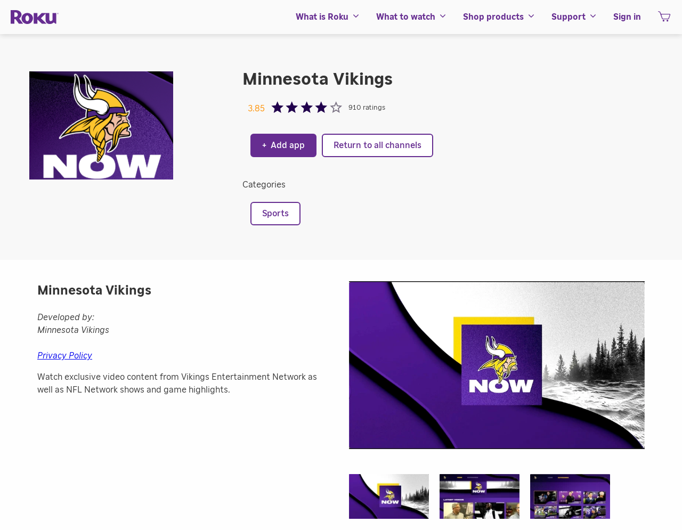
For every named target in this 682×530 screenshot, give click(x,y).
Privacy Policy (64, 356)
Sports (275, 213)
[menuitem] (328, 17)
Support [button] (574, 17)
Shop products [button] (499, 17)
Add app (283, 145)
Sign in (627, 17)
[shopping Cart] (664, 19)
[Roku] (35, 17)
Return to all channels (377, 145)
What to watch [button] (411, 17)
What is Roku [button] (328, 17)
